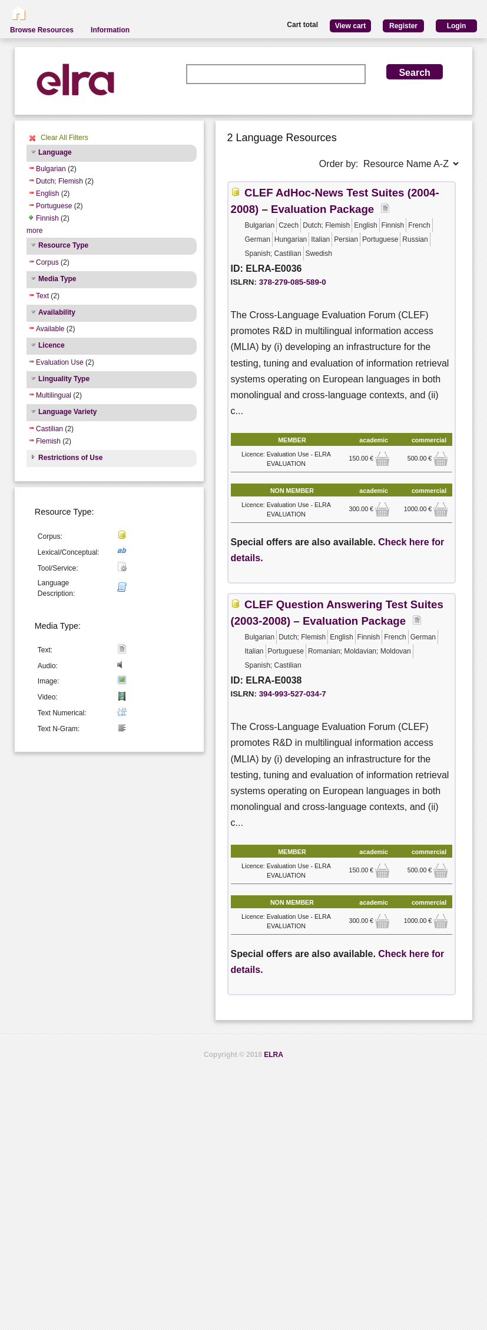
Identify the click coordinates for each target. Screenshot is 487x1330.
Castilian (49, 429)
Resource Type (63, 245)
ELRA (273, 1055)
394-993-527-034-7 (292, 693)
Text (42, 296)
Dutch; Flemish (59, 181)
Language (55, 152)
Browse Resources (42, 30)
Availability (56, 312)
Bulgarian (51, 169)
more (34, 230)
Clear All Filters (64, 138)
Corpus (47, 262)
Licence (51, 345)
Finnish (47, 218)
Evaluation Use (60, 362)
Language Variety (67, 412)
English (47, 193)
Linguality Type (64, 379)
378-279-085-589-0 (292, 282)
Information (110, 30)
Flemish (48, 441)
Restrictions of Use (70, 458)
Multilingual (53, 395)
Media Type (57, 279)
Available (50, 329)
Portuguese (54, 206)
